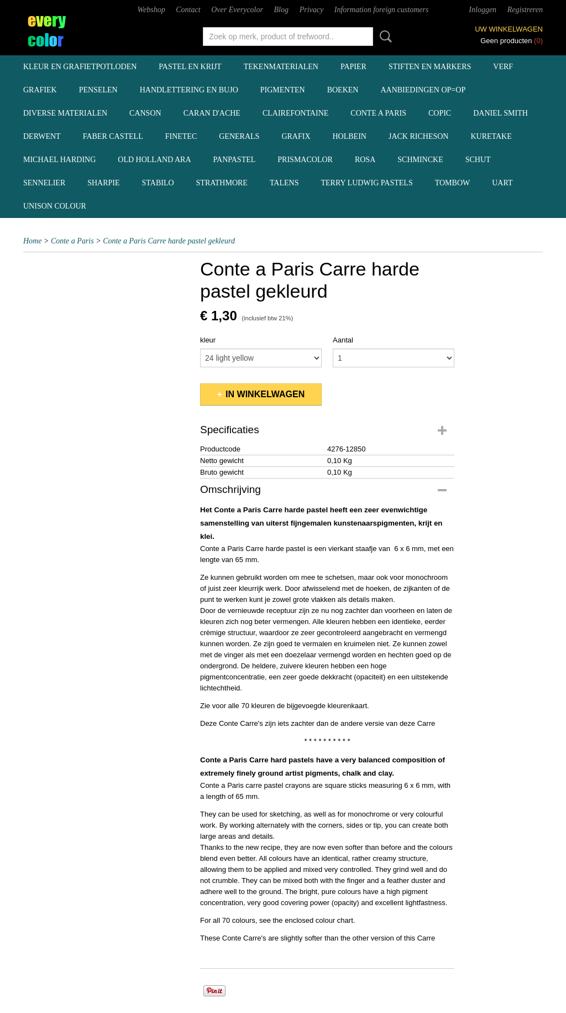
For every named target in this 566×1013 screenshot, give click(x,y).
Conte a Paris (378, 113)
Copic (439, 113)
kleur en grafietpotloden (80, 67)
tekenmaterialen (281, 67)
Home (32, 241)
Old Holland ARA (154, 159)
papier (353, 67)
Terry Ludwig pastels (366, 183)
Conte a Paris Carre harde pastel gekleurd (169, 241)
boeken (343, 90)
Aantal (343, 340)
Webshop (151, 10)
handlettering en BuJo (189, 90)
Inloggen (482, 10)
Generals (239, 136)
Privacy (312, 10)
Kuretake (490, 136)
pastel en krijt (190, 67)
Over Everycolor (237, 10)
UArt (502, 183)
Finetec (181, 136)
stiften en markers (430, 67)
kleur (208, 340)
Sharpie (103, 183)
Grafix (295, 136)
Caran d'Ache (212, 113)
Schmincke (420, 159)
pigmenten (282, 90)
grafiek (40, 90)
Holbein (349, 136)
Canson (145, 113)
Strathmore (222, 183)
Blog (281, 10)
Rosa (365, 159)
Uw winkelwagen (509, 29)
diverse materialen (65, 113)
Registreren (525, 10)
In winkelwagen (265, 394)
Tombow (452, 183)
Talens (284, 183)
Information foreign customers (381, 10)
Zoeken (383, 36)
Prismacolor (305, 159)
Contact (188, 10)
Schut (478, 159)
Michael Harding (59, 159)
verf (503, 67)
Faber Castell (113, 136)
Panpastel (234, 159)
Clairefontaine (295, 113)
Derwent (42, 136)
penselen (98, 90)
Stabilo (158, 183)
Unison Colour (54, 206)
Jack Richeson (419, 136)
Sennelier (44, 183)
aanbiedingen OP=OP (422, 90)
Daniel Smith (500, 113)
